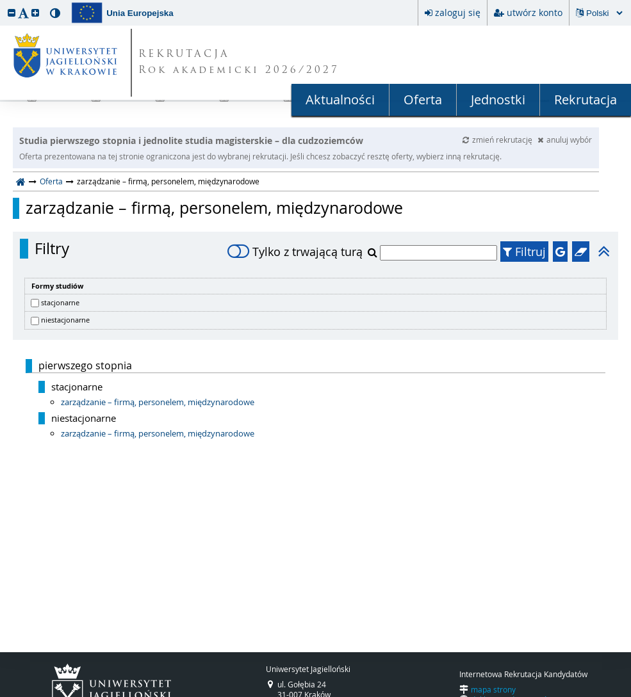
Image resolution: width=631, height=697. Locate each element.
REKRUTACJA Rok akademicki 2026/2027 (239, 63)
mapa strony (493, 689)
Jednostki (498, 99)
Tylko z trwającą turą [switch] (295, 251)
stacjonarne (60, 302)
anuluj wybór (564, 139)
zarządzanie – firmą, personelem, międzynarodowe (214, 208)
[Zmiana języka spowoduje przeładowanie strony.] (604, 13)
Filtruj (524, 251)
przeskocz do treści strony (3, 3)
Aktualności (340, 99)
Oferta (423, 99)
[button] (11, 12)
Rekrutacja (585, 99)
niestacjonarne (65, 319)
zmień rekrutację (498, 139)
